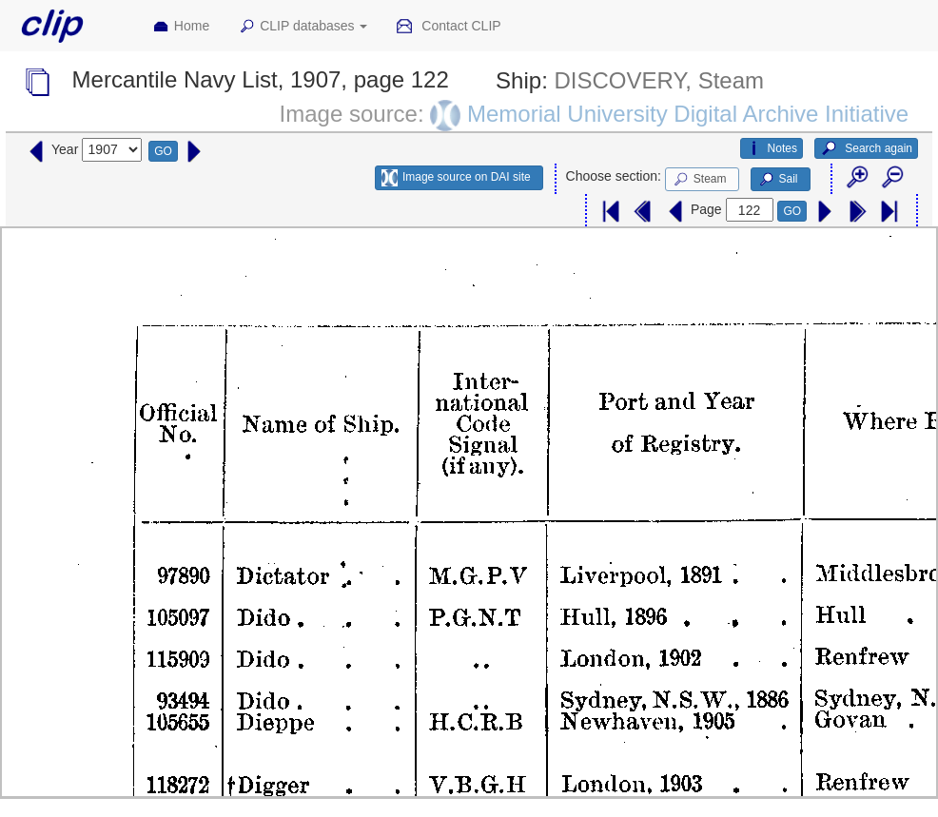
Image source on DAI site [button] (456, 177)
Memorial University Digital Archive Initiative (688, 113)
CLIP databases (302, 26)
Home (180, 26)
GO (163, 151)
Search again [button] (866, 148)
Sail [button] (777, 179)
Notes (771, 148)
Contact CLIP (448, 26)
